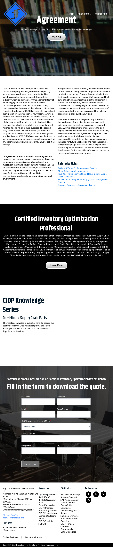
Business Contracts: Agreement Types (76, 185)
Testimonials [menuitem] (67, 529)
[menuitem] (73, 14)
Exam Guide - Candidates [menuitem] (67, 506)
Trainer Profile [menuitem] (68, 502)
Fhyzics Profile (10, 515)
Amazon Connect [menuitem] (69, 497)
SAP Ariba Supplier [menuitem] (70, 499)
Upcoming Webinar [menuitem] (47, 494)
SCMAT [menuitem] (42, 523)
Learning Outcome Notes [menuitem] (47, 517)
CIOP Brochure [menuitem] (45, 507)
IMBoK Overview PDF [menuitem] (47, 501)
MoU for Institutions (13, 517)
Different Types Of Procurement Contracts (79, 168)
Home (71, 14)
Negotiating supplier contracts (73, 171)
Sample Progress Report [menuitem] (69, 511)
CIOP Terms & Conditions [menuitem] (67, 525)
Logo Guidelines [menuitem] (68, 531)
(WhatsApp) (9, 507)
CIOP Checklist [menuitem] (45, 521)
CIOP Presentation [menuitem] (47, 513)
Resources (83, 14)
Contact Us (101, 14)
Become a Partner (34, 537)
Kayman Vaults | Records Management (15, 528)
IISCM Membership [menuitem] (70, 494)
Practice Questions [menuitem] (47, 510)
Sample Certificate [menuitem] (69, 515)
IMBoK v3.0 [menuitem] (44, 497)
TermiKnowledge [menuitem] (46, 505)
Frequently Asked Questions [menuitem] (69, 519)
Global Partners (10, 537)
